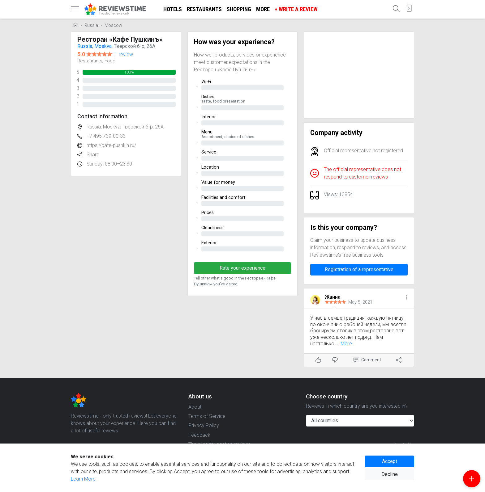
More (263, 9)
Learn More (83, 479)
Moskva (103, 46)
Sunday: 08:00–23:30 (109, 164)
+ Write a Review (296, 9)
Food (110, 61)
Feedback (199, 435)
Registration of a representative (359, 269)
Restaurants (204, 9)
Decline (389, 474)
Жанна (333, 297)
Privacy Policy (203, 425)
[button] (407, 297)
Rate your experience (242, 268)
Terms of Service (206, 416)
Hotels (172, 9)
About (194, 407)
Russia (91, 25)
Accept (389, 461)
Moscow (113, 25)
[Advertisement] (359, 75)
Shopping (239, 9)
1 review (124, 54)
